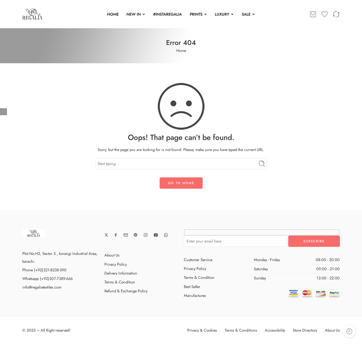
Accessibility (275, 330)
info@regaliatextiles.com (41, 287)
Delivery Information (120, 273)
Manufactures (195, 295)
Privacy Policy (115, 264)
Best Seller (192, 286)
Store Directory (305, 330)
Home (181, 50)
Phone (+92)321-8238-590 (44, 270)
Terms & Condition (119, 282)
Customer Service (198, 259)
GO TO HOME (181, 183)
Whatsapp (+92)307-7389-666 (47, 278)
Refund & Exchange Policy (125, 291)
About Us (112, 255)
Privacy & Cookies (202, 330)
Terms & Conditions (241, 330)
